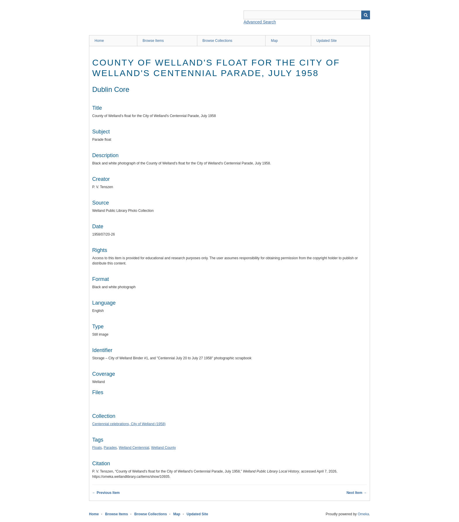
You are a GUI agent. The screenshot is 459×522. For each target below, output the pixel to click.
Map (274, 41)
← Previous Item (106, 493)
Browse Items (153, 41)
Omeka (363, 514)
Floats (97, 448)
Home (99, 41)
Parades (110, 448)
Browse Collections (217, 41)
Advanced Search (260, 22)
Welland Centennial (134, 448)
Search (365, 15)
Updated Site (326, 41)
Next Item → (357, 493)
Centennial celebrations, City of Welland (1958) (129, 424)
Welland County (163, 448)
